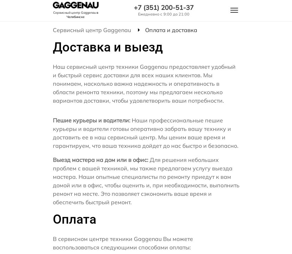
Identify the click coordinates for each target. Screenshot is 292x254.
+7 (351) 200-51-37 (164, 8)
